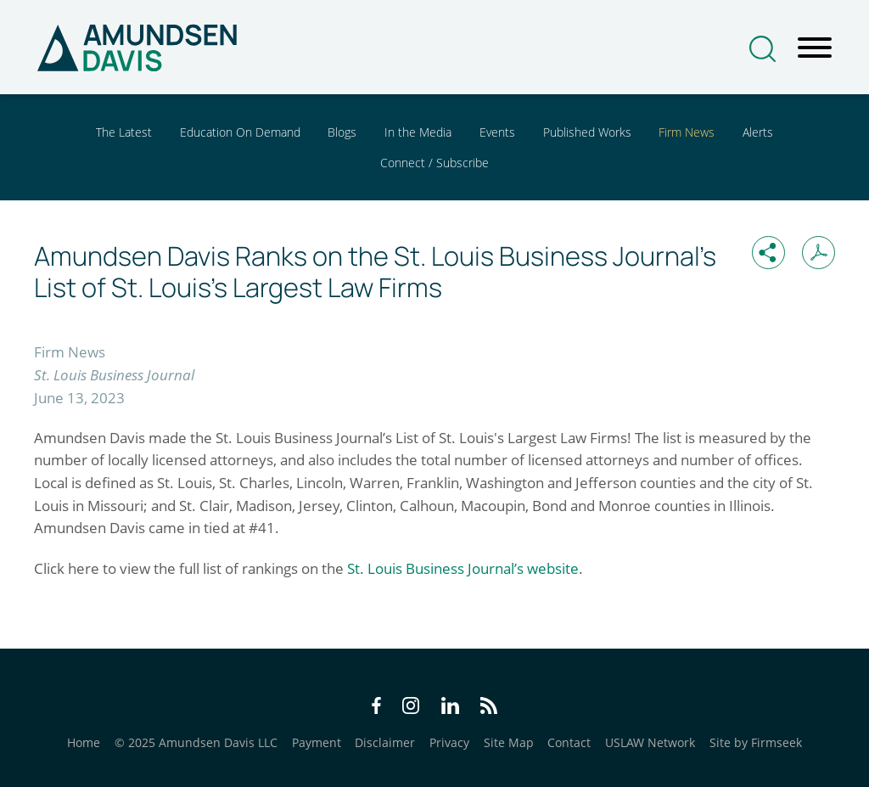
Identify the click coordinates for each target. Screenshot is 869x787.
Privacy (449, 742)
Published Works (587, 132)
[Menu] (814, 48)
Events (497, 132)
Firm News (687, 132)
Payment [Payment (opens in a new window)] (316, 742)
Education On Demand (240, 132)
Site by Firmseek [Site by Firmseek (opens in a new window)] (755, 742)
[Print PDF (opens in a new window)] (818, 252)
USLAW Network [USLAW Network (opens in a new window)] (650, 742)
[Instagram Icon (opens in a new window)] (411, 708)
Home (83, 742)
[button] (768, 252)
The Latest (124, 132)
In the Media (417, 132)
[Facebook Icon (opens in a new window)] (376, 708)
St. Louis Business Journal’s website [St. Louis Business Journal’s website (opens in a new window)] (463, 568)
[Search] (762, 49)
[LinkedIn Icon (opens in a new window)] (450, 708)
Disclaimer (385, 742)
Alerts (758, 132)
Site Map (509, 742)
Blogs (342, 132)
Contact (569, 742)
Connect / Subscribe (434, 163)
